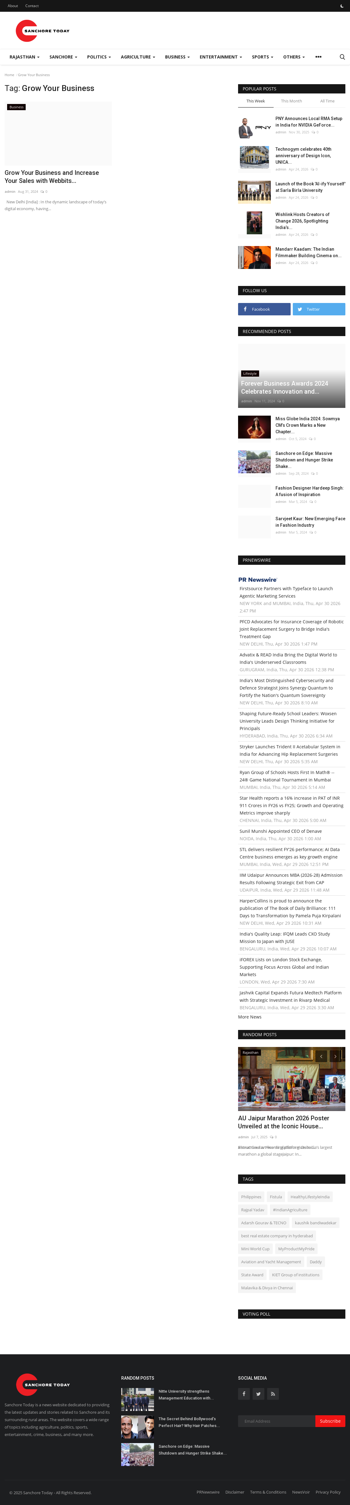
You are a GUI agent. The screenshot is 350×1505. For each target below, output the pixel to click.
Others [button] (294, 57)
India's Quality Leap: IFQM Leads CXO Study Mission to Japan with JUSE (285, 937)
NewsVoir (301, 1492)
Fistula (276, 1197)
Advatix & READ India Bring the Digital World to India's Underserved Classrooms (288, 658)
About (13, 5)
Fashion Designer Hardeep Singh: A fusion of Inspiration (309, 491)
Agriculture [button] (138, 57)
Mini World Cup (255, 1249)
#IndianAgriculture (290, 1210)
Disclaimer (234, 1492)
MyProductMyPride (296, 1249)
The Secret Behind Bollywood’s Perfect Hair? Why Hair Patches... (189, 1422)
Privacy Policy (328, 1492)
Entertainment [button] (221, 57)
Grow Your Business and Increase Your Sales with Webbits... (52, 176)
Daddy (316, 1262)
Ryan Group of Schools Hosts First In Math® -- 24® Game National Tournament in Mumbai (287, 776)
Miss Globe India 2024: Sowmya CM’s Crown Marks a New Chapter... (307, 425)
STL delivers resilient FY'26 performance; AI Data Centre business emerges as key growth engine (290, 853)
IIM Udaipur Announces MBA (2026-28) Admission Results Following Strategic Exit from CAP (291, 878)
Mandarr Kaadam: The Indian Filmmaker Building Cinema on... (308, 252)
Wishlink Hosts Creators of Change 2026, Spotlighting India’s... (302, 221)
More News (250, 1017)
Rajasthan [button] (25, 57)
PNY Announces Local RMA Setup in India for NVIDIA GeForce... (308, 122)
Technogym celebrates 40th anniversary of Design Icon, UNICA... (303, 156)
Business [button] (177, 57)
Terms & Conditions (268, 1492)
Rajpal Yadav (252, 1210)
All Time (327, 101)
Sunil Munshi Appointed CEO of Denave (281, 831)
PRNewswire (208, 1492)
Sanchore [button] (63, 57)
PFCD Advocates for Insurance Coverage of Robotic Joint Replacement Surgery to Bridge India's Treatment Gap (292, 629)
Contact (32, 5)
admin (10, 191)
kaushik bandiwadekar (315, 1223)
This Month (291, 101)
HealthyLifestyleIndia (310, 1197)
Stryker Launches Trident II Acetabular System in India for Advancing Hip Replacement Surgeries (290, 750)
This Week (255, 101)
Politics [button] (99, 57)
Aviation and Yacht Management (271, 1262)
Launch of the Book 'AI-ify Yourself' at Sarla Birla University (310, 187)
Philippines (251, 1197)
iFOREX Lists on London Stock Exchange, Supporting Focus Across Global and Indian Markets (284, 967)
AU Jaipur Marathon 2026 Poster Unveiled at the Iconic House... (283, 1122)
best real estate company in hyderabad (277, 1236)
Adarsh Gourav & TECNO (263, 1223)
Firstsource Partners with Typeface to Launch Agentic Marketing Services (286, 592)
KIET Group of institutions (295, 1275)
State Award (252, 1275)
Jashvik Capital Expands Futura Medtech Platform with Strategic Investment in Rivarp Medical (291, 996)
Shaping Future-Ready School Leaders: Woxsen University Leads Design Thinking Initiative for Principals (288, 721)
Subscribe (330, 1421)
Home (9, 74)
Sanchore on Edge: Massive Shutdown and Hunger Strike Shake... (304, 460)
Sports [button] (262, 57)
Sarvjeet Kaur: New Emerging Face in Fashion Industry (310, 522)
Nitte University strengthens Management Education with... (186, 1394)
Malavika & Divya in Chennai (267, 1288)
